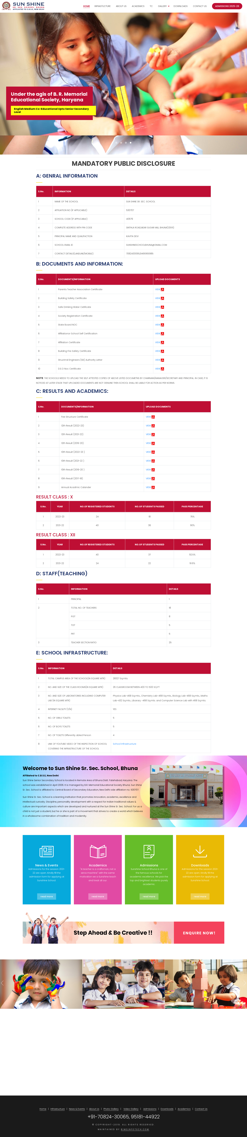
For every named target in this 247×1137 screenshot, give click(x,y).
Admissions (149, 1106)
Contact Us (200, 6)
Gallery (162, 6)
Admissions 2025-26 (227, 6)
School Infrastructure (124, 741)
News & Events (77, 1106)
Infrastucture (103, 6)
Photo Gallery (111, 1106)
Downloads (181, 6)
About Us (121, 6)
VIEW (159, 289)
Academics (138, 6)
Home (86, 6)
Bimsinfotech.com (135, 1126)
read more (46, 893)
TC (151, 6)
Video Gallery (130, 1106)
